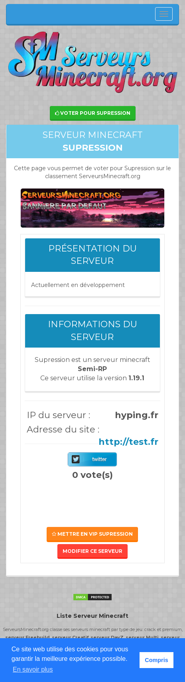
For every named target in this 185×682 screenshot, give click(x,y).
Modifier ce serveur (92, 551)
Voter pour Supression (92, 113)
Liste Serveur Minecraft (92, 615)
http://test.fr (128, 441)
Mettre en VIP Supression (92, 534)
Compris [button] (156, 660)
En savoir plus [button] (33, 669)
